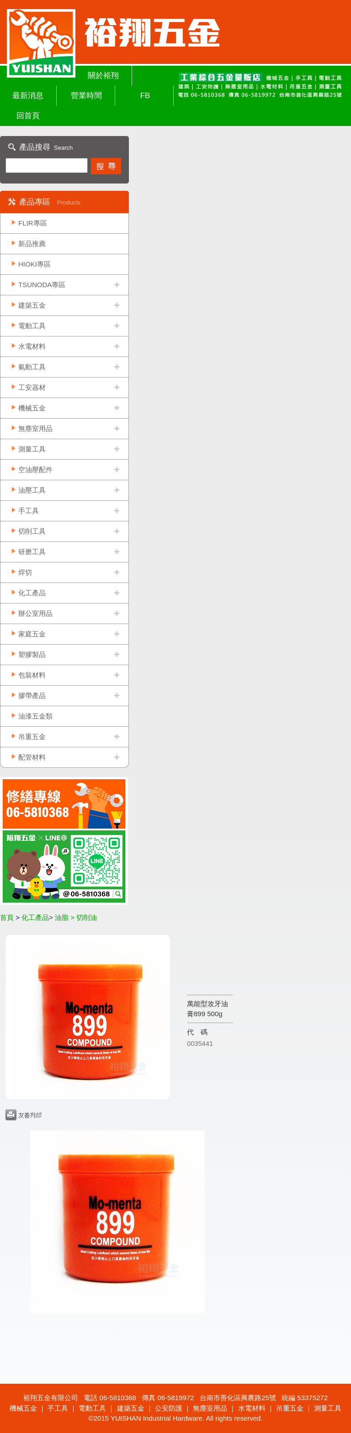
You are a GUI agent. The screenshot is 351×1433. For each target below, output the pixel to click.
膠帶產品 (32, 695)
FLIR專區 (32, 223)
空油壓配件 (35, 469)
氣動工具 (32, 367)
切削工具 (32, 531)
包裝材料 (32, 675)
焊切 (25, 572)
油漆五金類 (35, 716)
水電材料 (32, 346)
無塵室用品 (35, 428)
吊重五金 (32, 736)
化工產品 (32, 593)
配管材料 (32, 757)
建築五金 (32, 305)
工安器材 (32, 387)
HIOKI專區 (34, 264)
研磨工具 (32, 552)
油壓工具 (32, 490)
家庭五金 (32, 634)
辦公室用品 (35, 613)
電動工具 (32, 326)
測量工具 (32, 449)
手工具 (28, 510)
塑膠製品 (32, 654)
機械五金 (32, 408)
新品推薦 (32, 243)
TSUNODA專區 (41, 285)
